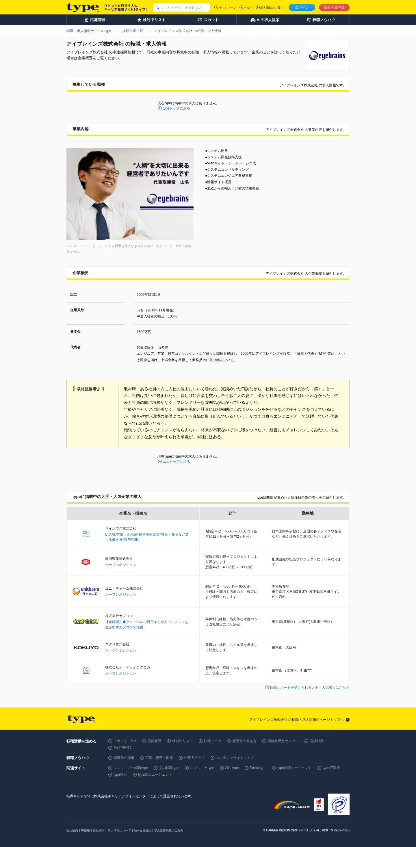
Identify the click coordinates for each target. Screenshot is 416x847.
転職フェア (212, 741)
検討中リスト (182, 741)
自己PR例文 (123, 748)
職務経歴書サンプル (283, 741)
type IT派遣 (331, 768)
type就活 (120, 774)
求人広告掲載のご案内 (168, 830)
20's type (232, 768)
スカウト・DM (125, 741)
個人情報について (119, 830)
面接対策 (317, 741)
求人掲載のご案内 (271, 7)
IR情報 (85, 830)
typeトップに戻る (176, 108)
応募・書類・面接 (159, 758)
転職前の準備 (124, 758)
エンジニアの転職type (131, 768)
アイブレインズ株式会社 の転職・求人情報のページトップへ (296, 720)
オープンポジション (120, 565)
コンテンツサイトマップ (235, 758)
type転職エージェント (294, 768)
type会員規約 (142, 830)
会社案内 (72, 830)
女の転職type (169, 768)
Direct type (258, 768)
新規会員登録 (334, 7)
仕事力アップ (194, 758)
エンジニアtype (202, 768)
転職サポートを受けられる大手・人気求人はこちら (310, 688)
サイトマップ (227, 7)
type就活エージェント (155, 774)
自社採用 (99, 830)
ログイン (302, 7)
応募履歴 (154, 741)
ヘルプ (248, 7)
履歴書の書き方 (244, 741)
